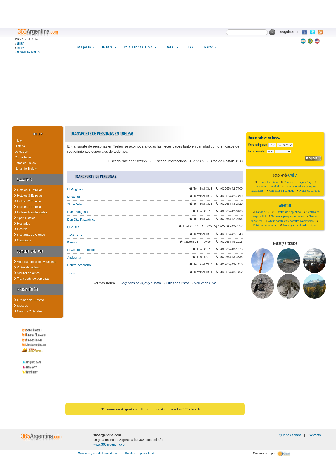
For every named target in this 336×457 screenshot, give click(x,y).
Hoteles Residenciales (30, 212)
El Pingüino (75, 189)
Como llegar (23, 157)
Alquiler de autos (27, 273)
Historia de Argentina (288, 212)
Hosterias (22, 223)
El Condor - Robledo (81, 250)
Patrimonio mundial (267, 186)
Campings (22, 240)
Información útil (27, 289)
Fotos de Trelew (25, 163)
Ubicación (21, 151)
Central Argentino (79, 265)
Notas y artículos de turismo (300, 225)
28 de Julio (74, 204)
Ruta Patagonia (77, 212)
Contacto (314, 435)
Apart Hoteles (24, 218)
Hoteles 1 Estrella (27, 206)
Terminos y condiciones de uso (98, 453)
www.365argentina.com (110, 444)
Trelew (20, 48)
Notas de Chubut (309, 190)
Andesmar (74, 257)
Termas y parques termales (287, 216)
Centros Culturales (28, 311)
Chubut (20, 43)
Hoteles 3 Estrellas (28, 195)
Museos (21, 305)
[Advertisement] (168, 91)
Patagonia (84, 46)
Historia (20, 146)
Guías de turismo (27, 267)
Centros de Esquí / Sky (298, 182)
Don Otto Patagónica (81, 219)
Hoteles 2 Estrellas (28, 201)
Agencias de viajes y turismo (35, 261)
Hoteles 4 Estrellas (28, 190)
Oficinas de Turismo (29, 300)
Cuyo (191, 46)
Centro (109, 46)
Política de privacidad (139, 453)
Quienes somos (290, 435)
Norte (210, 46)
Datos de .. (262, 212)
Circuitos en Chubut (281, 190)
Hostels (20, 229)
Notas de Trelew (26, 168)
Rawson (72, 242)
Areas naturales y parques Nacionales (291, 220)
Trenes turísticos (268, 182)
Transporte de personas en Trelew (101, 134)
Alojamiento (24, 179)
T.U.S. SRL (74, 234)
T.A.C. (71, 272)
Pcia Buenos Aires (140, 46)
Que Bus (73, 227)
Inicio (18, 140)
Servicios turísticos (30, 251)
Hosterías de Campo (29, 234)
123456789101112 (285, 145)
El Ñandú (73, 196)
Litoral (171, 46)
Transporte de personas (31, 278)
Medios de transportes (28, 52)
